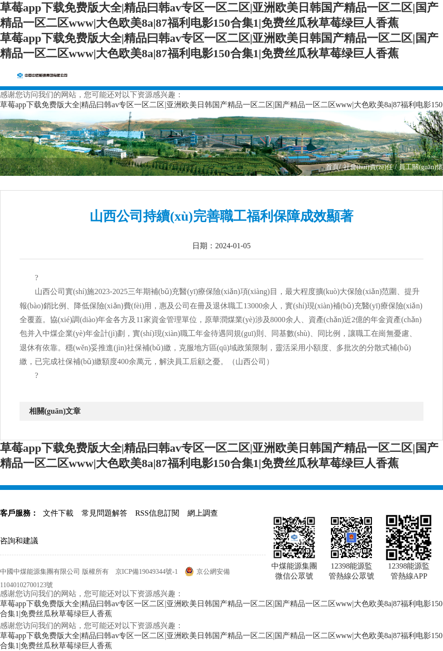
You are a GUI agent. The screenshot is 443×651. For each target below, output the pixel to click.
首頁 (332, 167)
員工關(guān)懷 (421, 167)
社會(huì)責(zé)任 (369, 167)
